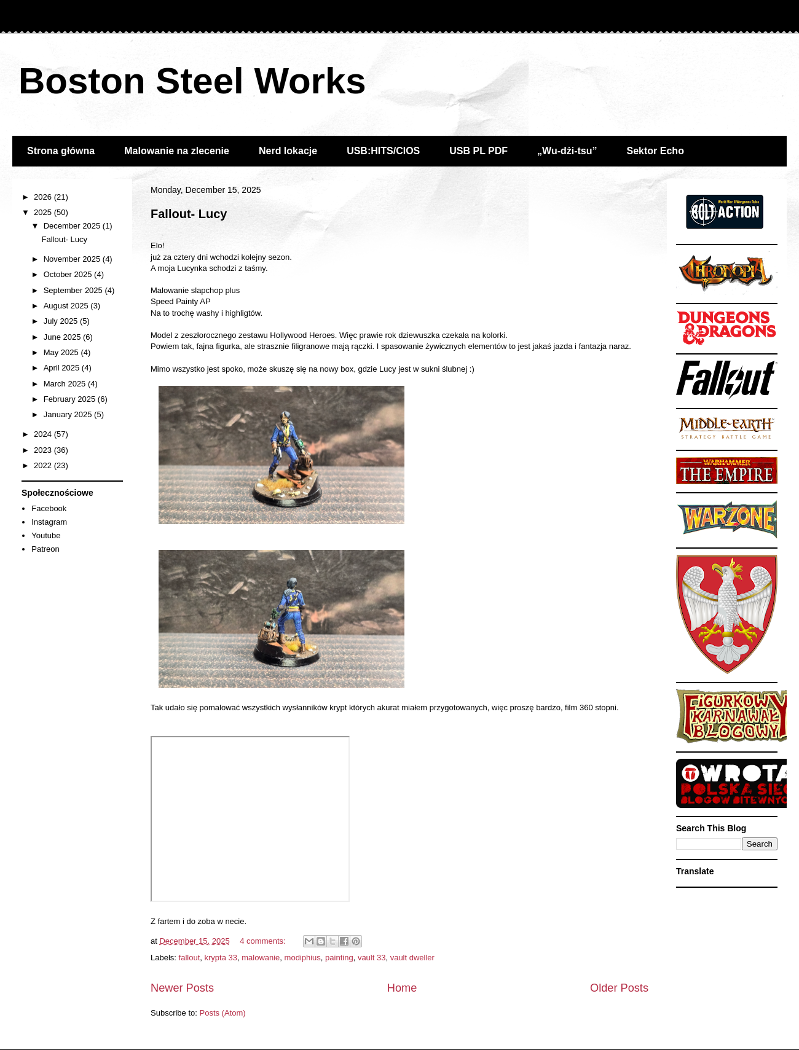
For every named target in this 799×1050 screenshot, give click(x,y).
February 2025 (71, 399)
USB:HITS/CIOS (383, 151)
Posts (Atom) (223, 1012)
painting (339, 957)
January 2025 (69, 414)
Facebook (48, 508)
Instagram (49, 522)
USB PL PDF (478, 151)
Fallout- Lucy (189, 214)
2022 (44, 465)
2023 (44, 450)
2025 (44, 212)
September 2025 (74, 290)
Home (402, 988)
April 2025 (63, 367)
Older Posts (619, 988)
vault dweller (412, 957)
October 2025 (69, 274)
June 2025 (63, 337)
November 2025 (73, 259)
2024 (44, 434)
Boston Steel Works (192, 80)
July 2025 (62, 321)
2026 (44, 197)
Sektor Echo (655, 151)
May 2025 (62, 352)
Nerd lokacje (288, 151)
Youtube (45, 535)
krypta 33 (220, 957)
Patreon (45, 549)
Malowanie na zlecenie (176, 151)
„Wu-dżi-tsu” (567, 151)
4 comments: (264, 941)
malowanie (261, 957)
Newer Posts (182, 988)
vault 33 (372, 957)
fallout (189, 957)
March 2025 (66, 383)
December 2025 (73, 225)
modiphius (303, 957)
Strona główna (61, 151)
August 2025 (67, 305)
